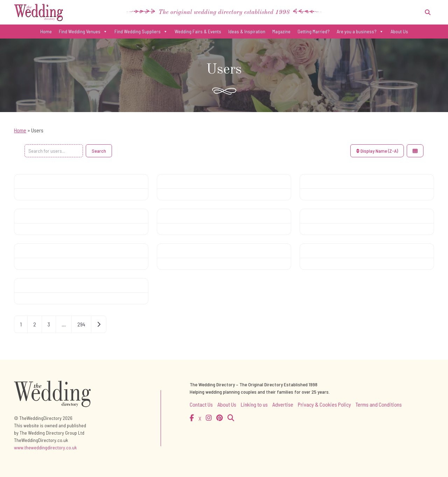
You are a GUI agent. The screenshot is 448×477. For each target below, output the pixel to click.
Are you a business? (360, 31)
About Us (399, 31)
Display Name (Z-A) (377, 151)
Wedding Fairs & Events (198, 31)
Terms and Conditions (379, 404)
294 (81, 324)
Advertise (282, 404)
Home (46, 31)
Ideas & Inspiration (246, 31)
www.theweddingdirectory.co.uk (45, 447)
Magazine (281, 31)
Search (99, 151)
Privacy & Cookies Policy (324, 404)
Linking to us (254, 404)
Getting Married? (314, 31)
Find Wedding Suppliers (141, 31)
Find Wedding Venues (83, 31)
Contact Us (201, 404)
